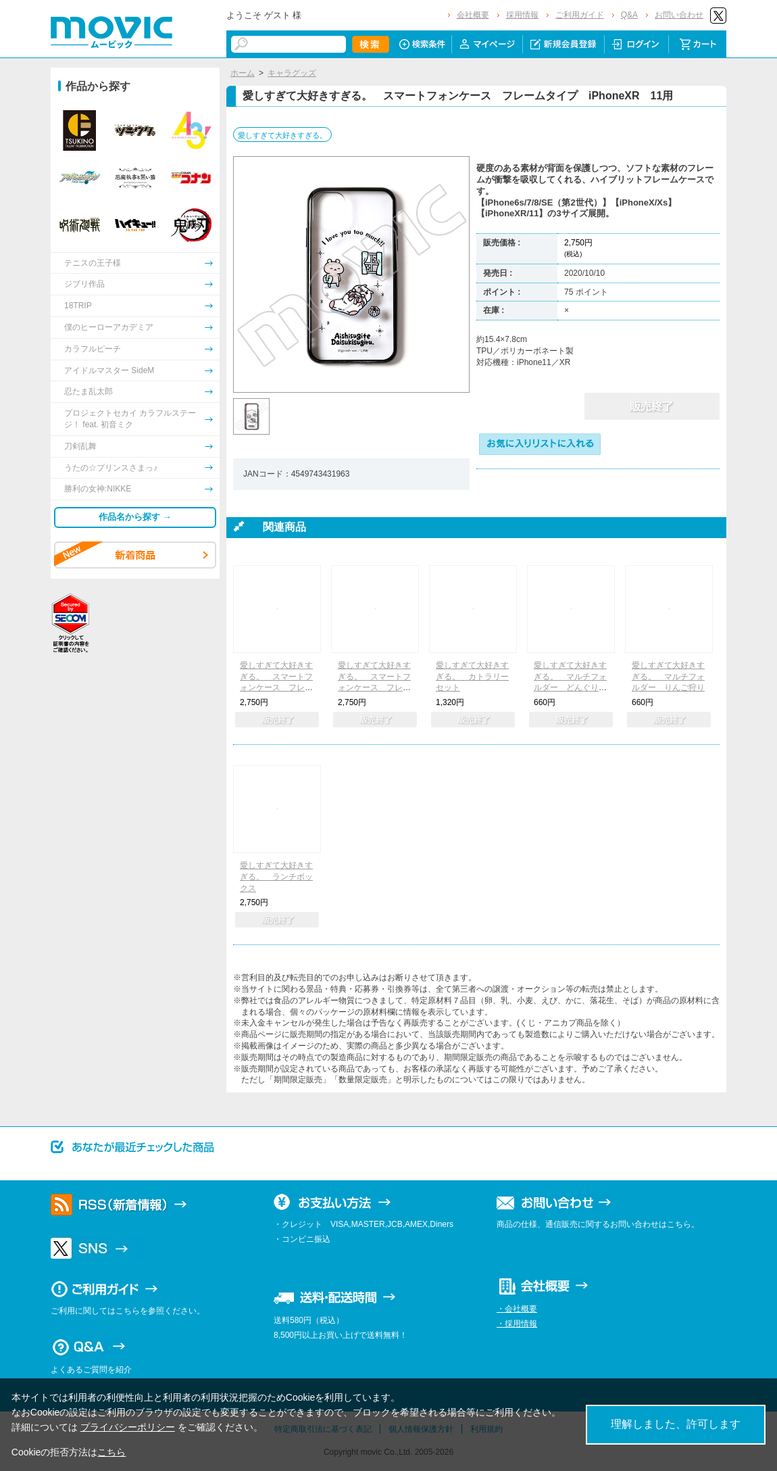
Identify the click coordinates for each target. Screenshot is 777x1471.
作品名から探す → (135, 517)
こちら (111, 1452)
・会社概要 (517, 1308)
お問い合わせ (679, 15)
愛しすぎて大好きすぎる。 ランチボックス (276, 877)
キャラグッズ (292, 73)
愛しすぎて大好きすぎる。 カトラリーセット (472, 676)
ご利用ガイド (579, 15)
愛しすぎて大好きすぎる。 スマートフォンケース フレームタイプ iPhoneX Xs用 (377, 687)
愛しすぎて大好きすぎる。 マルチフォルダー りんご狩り (668, 676)
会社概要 (473, 15)
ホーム (242, 73)
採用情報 (522, 15)
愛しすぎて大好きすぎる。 (282, 135)
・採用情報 (517, 1323)
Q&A (629, 15)
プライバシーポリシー (127, 1427)
